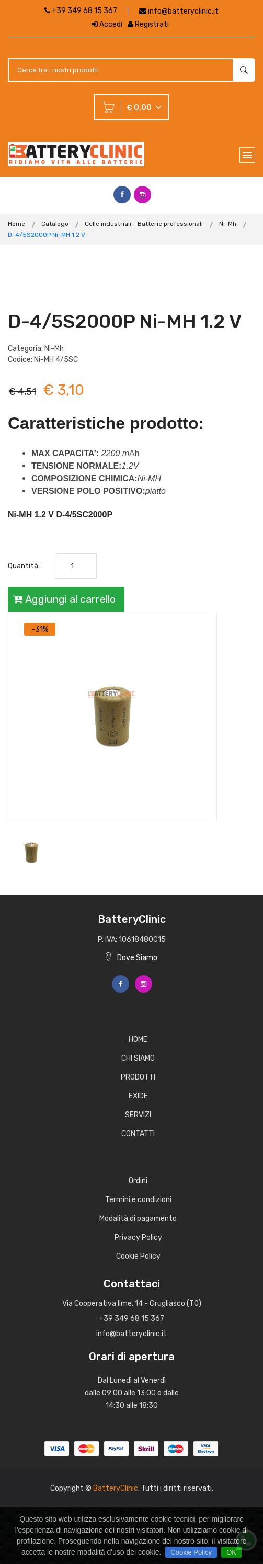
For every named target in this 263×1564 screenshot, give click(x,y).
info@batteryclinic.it (183, 11)
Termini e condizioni (138, 1199)
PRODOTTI (138, 1077)
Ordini (138, 1180)
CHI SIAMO (138, 1058)
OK (231, 1552)
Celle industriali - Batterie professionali (144, 223)
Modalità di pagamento (138, 1218)
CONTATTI (138, 1133)
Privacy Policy (138, 1237)
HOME (138, 1039)
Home (16, 223)
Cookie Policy (138, 1256)
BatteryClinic (115, 1488)
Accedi (107, 24)
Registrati (148, 24)
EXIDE (138, 1096)
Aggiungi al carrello (64, 599)
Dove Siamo (131, 957)
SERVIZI (138, 1114)
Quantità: (24, 565)
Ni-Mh (227, 223)
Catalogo (54, 223)
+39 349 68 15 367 (80, 10)
